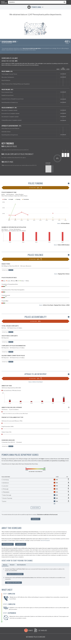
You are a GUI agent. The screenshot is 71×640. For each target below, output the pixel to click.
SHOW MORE (35, 507)
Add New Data (35, 519)
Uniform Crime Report (48, 305)
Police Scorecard (4, 2)
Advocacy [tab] (5, 564)
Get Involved (43, 630)
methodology (7, 544)
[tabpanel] (35, 576)
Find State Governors (15, 574)
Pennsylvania (34, 7)
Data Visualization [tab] (21, 564)
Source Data (20, 544)
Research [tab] (12, 564)
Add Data (11, 341)
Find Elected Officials (13, 582)
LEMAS (67, 305)
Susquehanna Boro (9, 42)
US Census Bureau (65, 223)
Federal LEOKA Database (63, 244)
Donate (30, 630)
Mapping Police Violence (63, 273)
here (48, 538)
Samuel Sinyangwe (45, 540)
